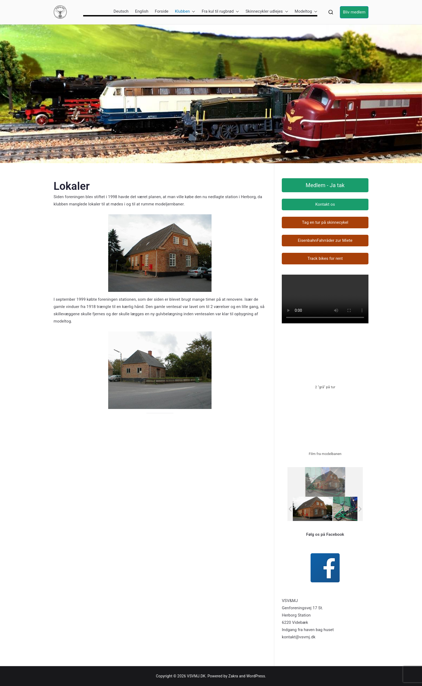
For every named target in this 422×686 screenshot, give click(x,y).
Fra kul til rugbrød (220, 11)
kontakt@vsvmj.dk (298, 637)
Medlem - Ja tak (325, 185)
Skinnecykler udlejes (266, 11)
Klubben (185, 11)
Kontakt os (325, 204)
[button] (192, 11)
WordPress (255, 676)
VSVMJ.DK (196, 676)
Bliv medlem (354, 12)
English (142, 11)
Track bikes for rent (325, 258)
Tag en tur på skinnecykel (325, 222)
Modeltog (306, 11)
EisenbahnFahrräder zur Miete (325, 240)
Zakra (233, 676)
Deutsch (121, 11)
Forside (161, 11)
